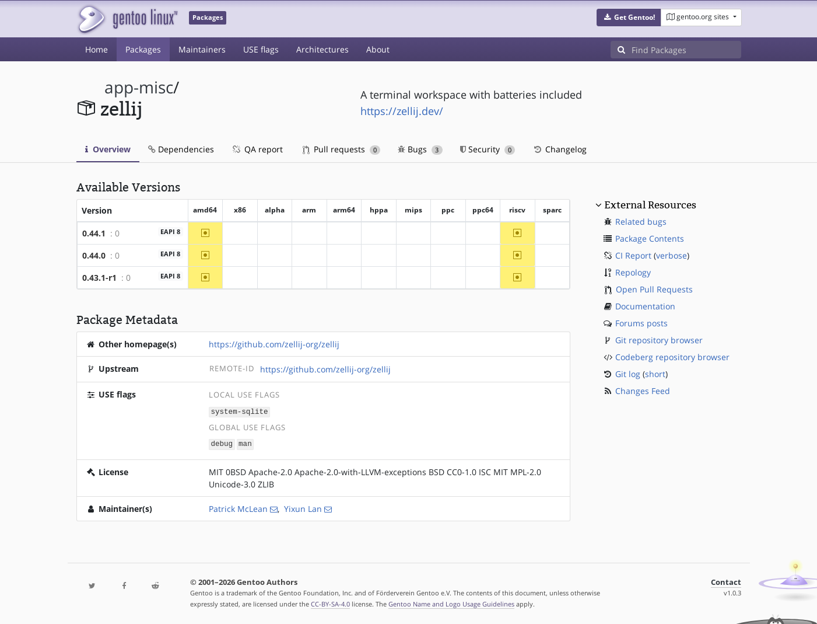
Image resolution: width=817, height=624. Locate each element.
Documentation (645, 306)
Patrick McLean (238, 507)
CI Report (633, 255)
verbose (671, 255)
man (245, 443)
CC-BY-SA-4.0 (330, 602)
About (378, 49)
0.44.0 (94, 255)
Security (488, 149)
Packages (143, 49)
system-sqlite (239, 411)
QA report (257, 149)
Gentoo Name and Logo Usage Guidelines (451, 602)
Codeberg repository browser (672, 356)
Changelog (559, 149)
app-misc (138, 87)
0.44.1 (94, 233)
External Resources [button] (650, 205)
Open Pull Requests (654, 289)
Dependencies (181, 149)
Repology (633, 272)
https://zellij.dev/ (401, 111)
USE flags (261, 49)
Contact (726, 581)
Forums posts (641, 323)
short (655, 373)
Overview (108, 149)
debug (222, 443)
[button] (629, 17)
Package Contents (649, 238)
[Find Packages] (686, 49)
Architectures (322, 49)
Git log (627, 373)
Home (96, 49)
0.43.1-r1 (99, 277)
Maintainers (202, 49)
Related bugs (641, 221)
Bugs (420, 149)
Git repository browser (659, 340)
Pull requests (342, 149)
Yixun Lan (303, 507)
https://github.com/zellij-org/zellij (274, 344)
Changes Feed (642, 390)
